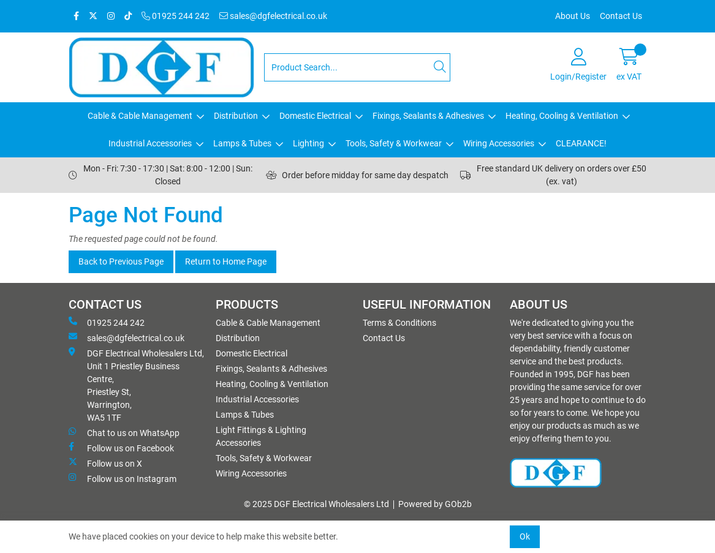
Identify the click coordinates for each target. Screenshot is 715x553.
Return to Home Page (226, 261)
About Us (572, 16)
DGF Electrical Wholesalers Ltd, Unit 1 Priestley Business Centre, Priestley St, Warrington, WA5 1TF (136, 385)
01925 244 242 (176, 16)
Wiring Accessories (498, 143)
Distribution (236, 116)
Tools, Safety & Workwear (394, 143)
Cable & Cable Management (140, 116)
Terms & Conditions (399, 323)
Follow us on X (105, 462)
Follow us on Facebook (121, 447)
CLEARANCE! (581, 143)
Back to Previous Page (121, 261)
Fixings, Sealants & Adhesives (428, 116)
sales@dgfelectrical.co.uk (273, 16)
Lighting (308, 143)
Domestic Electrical (315, 116)
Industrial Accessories (150, 143)
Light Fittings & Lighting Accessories (261, 436)
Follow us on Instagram (122, 478)
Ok (525, 536)
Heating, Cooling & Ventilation (561, 116)
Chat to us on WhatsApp (124, 432)
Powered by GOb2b (435, 504)
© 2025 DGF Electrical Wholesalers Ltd (316, 504)
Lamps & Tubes (242, 143)
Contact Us (621, 16)
